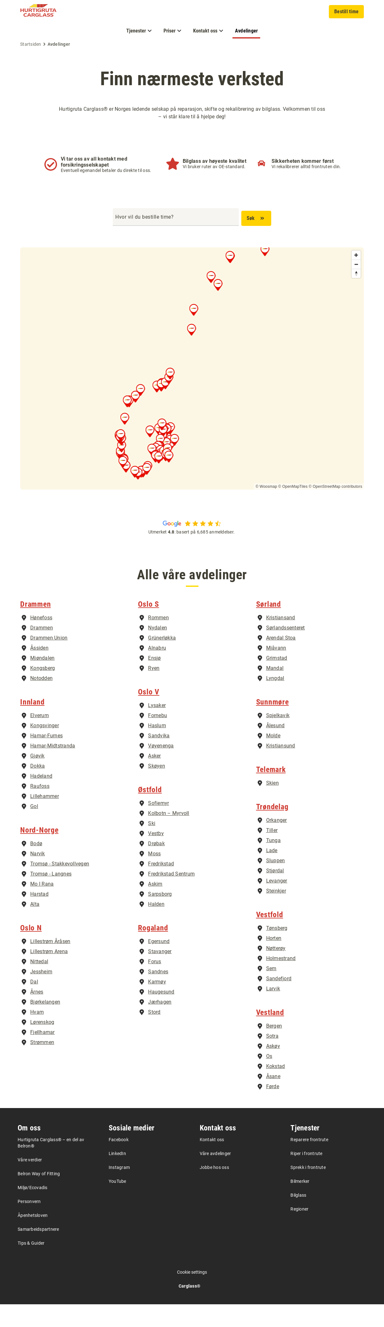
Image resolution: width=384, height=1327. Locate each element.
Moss (154, 876)
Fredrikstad (161, 886)
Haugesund (161, 1014)
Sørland (268, 626)
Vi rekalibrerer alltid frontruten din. (306, 166)
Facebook (119, 1162)
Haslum (157, 748)
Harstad (39, 917)
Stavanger (159, 974)
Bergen (274, 1049)
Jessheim (41, 994)
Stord (154, 1035)
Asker (154, 778)
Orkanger (276, 843)
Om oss (29, 1150)
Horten (274, 961)
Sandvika (158, 758)
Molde (273, 758)
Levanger (276, 903)
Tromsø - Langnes (51, 896)
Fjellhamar (42, 1055)
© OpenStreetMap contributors (335, 486)
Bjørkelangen (45, 1025)
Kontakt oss (218, 1150)
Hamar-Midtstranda (52, 768)
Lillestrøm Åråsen (50, 964)
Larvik (273, 1011)
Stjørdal (275, 893)
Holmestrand (281, 981)
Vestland (270, 1035)
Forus (154, 984)
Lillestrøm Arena (49, 974)
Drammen (35, 626)
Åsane (273, 1099)
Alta (34, 927)
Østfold (150, 812)
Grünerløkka (162, 661)
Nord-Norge (39, 852)
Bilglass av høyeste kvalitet (214, 161)
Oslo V (148, 714)
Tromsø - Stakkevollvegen (59, 886)
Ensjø (154, 681)
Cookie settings (192, 1294)
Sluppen (275, 883)
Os (269, 1079)
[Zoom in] (356, 255)
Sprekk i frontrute (308, 1190)
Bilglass (298, 1217)
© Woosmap (266, 486)
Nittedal (39, 984)
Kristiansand (280, 640)
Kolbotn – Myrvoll (168, 836)
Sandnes (158, 994)
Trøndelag (272, 829)
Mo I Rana (42, 907)
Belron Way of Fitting (39, 1196)
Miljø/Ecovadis (33, 1210)
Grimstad (276, 681)
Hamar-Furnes (46, 758)
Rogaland (153, 950)
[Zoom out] (356, 264)
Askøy (273, 1069)
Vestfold (269, 937)
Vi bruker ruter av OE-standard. (214, 166)
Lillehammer (44, 819)
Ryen (153, 691)
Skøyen (156, 789)
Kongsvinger (44, 748)
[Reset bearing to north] (356, 273)
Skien (272, 806)
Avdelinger (246, 31)
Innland (32, 724)
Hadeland (41, 799)
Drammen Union (48, 661)
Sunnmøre (272, 724)
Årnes (36, 1014)
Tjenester (304, 1150)
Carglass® (189, 1308)
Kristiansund (280, 768)
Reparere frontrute (309, 1162)
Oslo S (148, 626)
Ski (151, 846)
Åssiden (39, 671)
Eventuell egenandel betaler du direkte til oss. (106, 170)
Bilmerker (299, 1203)
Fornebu (157, 738)
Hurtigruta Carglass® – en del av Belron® (51, 1165)
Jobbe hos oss (214, 1190)
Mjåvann (276, 671)
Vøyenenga (161, 768)
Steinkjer (276, 914)
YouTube (117, 1203)
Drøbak (156, 866)
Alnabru (157, 671)
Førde (272, 1109)
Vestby (156, 856)
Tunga (273, 863)
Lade (272, 873)
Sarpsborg (160, 917)
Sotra (272, 1059)
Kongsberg (42, 691)
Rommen (158, 640)
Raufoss (39, 809)
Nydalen (157, 650)
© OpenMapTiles (292, 486)
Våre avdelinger (215, 1176)
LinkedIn (117, 1176)
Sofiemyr (158, 826)
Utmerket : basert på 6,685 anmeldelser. (192, 531)
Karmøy (157, 1004)
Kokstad (275, 1089)
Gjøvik (37, 778)
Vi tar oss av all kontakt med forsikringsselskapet (94, 162)
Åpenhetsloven (33, 1238)
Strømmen (42, 1065)
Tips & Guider (31, 1265)
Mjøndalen (42, 681)
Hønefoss (41, 640)
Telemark (271, 792)
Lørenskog (42, 1045)
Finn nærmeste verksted (192, 79)
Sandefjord (279, 1001)
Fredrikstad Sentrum (171, 896)
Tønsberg (277, 951)
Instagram (119, 1190)
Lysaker (157, 728)
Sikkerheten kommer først (303, 161)
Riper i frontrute (306, 1176)
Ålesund (275, 748)
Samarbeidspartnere (38, 1251)
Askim (155, 907)
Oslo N (31, 950)
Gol (34, 829)
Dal (34, 1004)
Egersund (158, 964)
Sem (271, 991)
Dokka (37, 789)
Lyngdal (275, 701)
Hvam (37, 1035)
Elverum (39, 738)
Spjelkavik (278, 738)
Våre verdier (30, 1182)
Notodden (41, 701)
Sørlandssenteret (285, 650)
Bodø (36, 866)
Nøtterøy (276, 971)
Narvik (37, 876)
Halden (156, 927)
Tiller (272, 853)
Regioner (299, 1231)
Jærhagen (159, 1025)
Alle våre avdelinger (192, 576)
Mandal (275, 691)
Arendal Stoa (281, 661)
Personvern (29, 1224)
